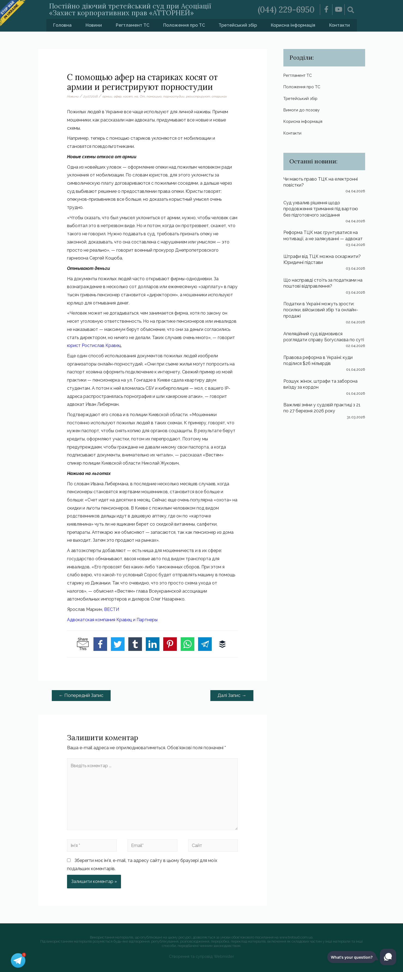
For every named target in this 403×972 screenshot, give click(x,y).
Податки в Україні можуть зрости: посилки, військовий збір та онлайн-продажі (320, 310)
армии (107, 96)
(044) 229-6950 (286, 9)
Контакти (339, 25)
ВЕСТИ (111, 609)
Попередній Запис (81, 695)
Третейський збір (238, 25)
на (136, 96)
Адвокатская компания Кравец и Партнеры (112, 619)
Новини (94, 25)
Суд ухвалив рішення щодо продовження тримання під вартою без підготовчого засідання (320, 209)
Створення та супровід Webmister (201, 956)
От (142, 96)
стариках (219, 96)
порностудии (173, 96)
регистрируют (198, 96)
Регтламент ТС (132, 25)
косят (128, 96)
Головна (62, 25)
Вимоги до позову (302, 109)
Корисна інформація (293, 25)
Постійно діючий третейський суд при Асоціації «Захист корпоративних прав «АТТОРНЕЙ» (130, 9)
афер (118, 96)
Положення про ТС (184, 25)
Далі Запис (231, 695)
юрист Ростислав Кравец (94, 345)
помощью (154, 96)
